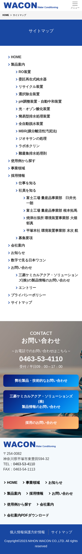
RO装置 (25, 72)
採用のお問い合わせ (41, 422)
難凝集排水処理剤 (33, 153)
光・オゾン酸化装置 (34, 109)
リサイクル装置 (31, 87)
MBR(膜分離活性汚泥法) (38, 131)
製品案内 (18, 64)
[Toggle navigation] (75, 5)
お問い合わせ (21, 267)
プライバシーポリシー (28, 295)
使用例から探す (23, 161)
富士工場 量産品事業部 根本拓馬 (51, 210)
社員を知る (27, 190)
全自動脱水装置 (31, 124)
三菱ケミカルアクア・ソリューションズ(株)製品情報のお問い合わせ (41, 401)
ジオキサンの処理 (33, 138)
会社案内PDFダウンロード (28, 515)
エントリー (27, 288)
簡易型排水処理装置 (34, 116)
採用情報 (18, 175)
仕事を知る (27, 183)
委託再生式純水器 (33, 79)
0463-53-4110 (41, 359)
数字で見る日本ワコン (28, 260)
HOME (16, 57)
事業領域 (18, 168)
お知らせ (18, 253)
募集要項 (26, 238)
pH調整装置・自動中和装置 (40, 101)
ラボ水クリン (29, 146)
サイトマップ (21, 302)
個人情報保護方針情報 (27, 532)
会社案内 (18, 245)
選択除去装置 (29, 94)
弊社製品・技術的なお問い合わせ (41, 380)
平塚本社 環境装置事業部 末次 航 (52, 230)
